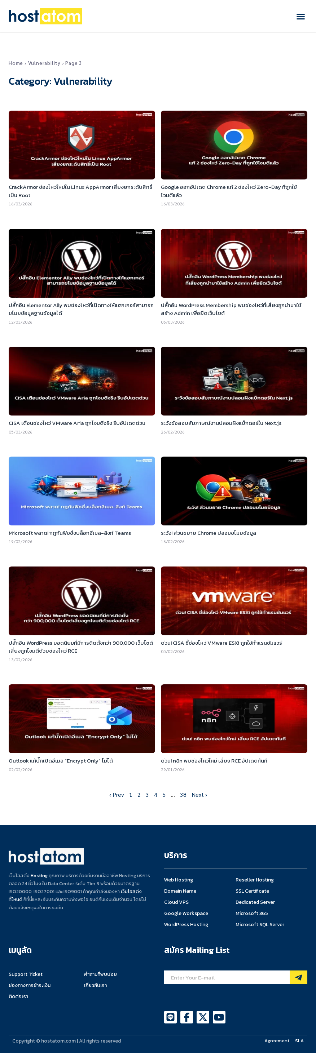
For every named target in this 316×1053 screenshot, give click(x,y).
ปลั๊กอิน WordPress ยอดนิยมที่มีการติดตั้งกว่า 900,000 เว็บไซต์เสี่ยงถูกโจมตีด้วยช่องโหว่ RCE (81, 647)
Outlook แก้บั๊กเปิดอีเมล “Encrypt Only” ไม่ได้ (61, 760)
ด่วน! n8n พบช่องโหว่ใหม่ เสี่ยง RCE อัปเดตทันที (214, 760)
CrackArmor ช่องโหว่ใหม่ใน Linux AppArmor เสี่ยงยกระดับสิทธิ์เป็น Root (80, 191)
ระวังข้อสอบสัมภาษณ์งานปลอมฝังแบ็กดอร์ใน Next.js (221, 423)
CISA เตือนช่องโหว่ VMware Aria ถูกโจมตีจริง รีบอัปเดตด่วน (77, 423)
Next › (199, 794)
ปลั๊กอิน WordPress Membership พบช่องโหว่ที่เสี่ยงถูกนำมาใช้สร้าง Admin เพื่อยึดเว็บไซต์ (231, 309)
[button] (301, 16)
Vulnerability (44, 62)
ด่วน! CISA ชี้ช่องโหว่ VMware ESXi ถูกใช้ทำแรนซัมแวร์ (221, 643)
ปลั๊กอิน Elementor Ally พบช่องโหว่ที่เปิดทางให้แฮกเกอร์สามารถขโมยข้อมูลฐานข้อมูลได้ (81, 309)
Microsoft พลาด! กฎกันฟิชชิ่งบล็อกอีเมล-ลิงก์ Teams (70, 533)
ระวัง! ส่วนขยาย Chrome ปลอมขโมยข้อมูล (208, 533)
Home (16, 62)
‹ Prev (116, 794)
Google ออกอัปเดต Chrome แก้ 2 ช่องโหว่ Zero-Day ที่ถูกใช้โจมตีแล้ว (229, 191)
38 (183, 794)
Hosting (39, 875)
